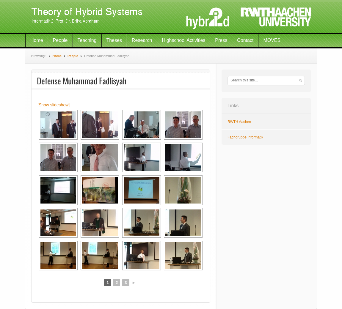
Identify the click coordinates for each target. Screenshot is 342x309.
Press (221, 40)
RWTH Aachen (239, 122)
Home (36, 40)
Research (142, 40)
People (60, 40)
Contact (245, 40)
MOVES (271, 40)
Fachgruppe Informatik (245, 137)
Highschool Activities (183, 40)
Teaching (87, 40)
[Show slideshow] (53, 105)
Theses (114, 40)
